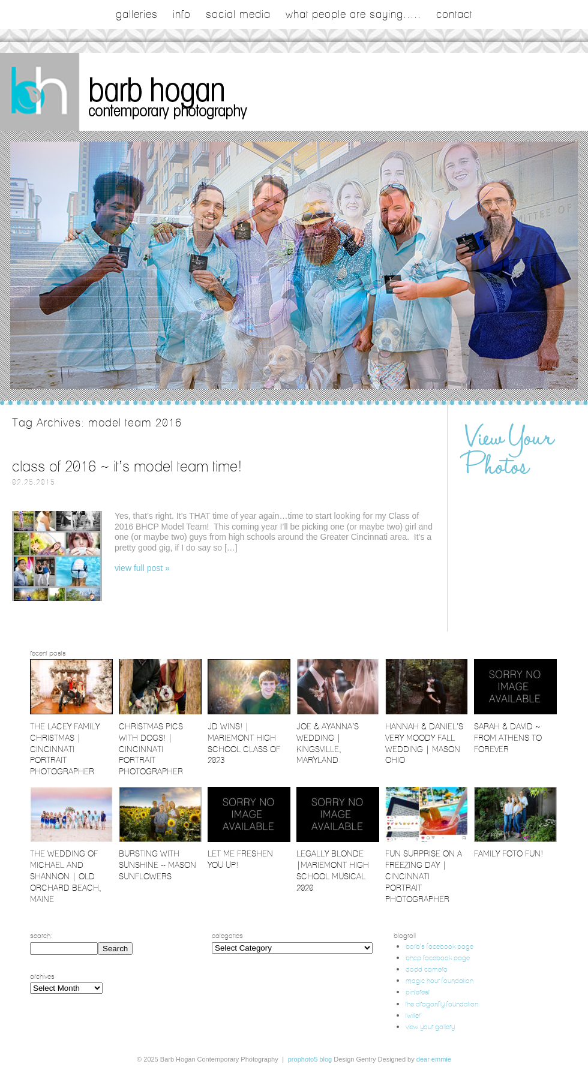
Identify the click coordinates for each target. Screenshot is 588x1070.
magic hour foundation (439, 980)
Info (182, 14)
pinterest (418, 991)
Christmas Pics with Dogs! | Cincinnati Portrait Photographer (151, 749)
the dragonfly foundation (442, 1003)
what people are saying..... (353, 14)
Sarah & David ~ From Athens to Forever (508, 738)
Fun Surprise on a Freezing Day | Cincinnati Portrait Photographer (423, 876)
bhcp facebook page (438, 957)
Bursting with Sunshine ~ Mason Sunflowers (157, 865)
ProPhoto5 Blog (310, 1059)
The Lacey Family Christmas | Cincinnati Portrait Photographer (65, 749)
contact (454, 14)
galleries (137, 14)
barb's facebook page (439, 946)
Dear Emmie (433, 1059)
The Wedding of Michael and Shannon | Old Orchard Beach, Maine (65, 876)
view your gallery (430, 1026)
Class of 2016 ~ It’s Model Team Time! (127, 466)
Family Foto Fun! (508, 853)
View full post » (142, 568)
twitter (413, 1015)
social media (238, 14)
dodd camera (427, 968)
